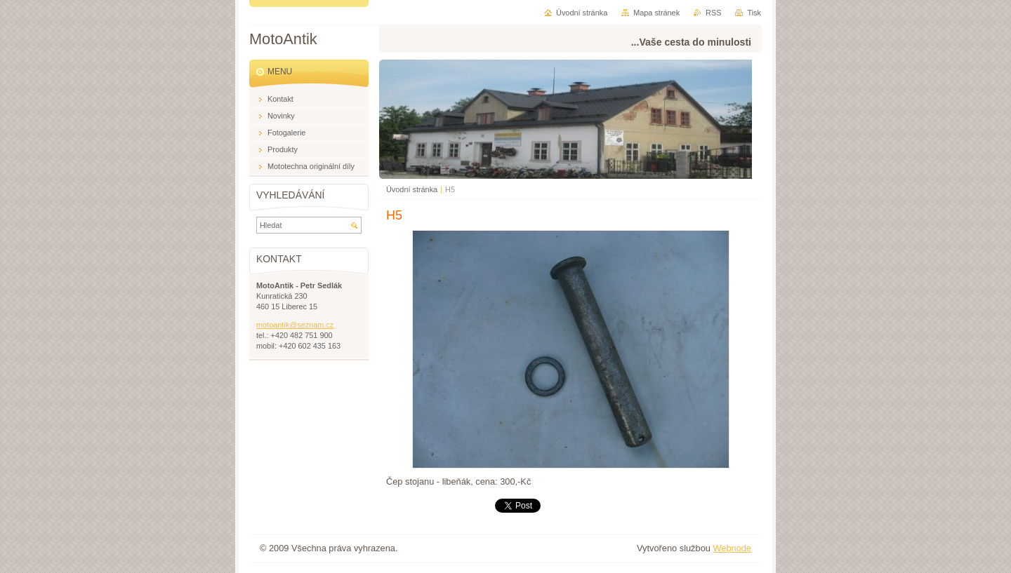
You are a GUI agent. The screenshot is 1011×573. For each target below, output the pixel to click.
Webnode (732, 548)
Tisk (754, 12)
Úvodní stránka (411, 189)
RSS (713, 12)
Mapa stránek (656, 12)
